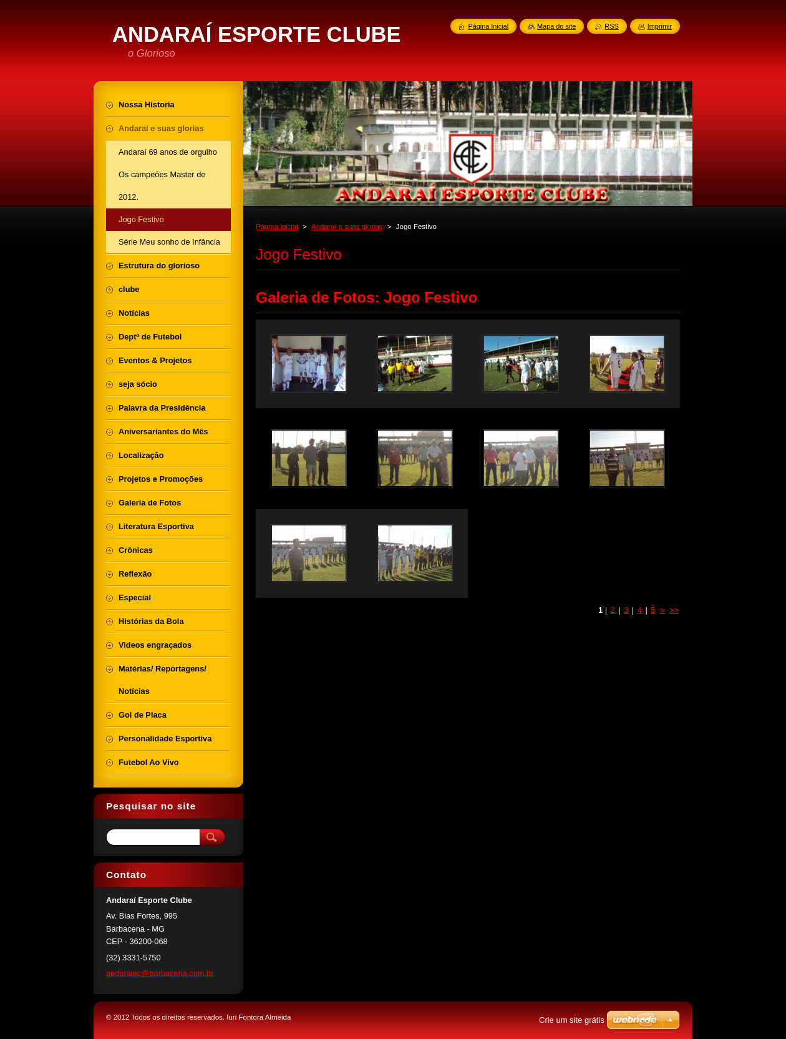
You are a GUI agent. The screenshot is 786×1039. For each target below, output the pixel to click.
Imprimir (660, 26)
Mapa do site (556, 26)
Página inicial (277, 226)
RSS (611, 26)
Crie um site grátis (571, 1020)
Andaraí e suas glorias (347, 226)
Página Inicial (488, 26)
